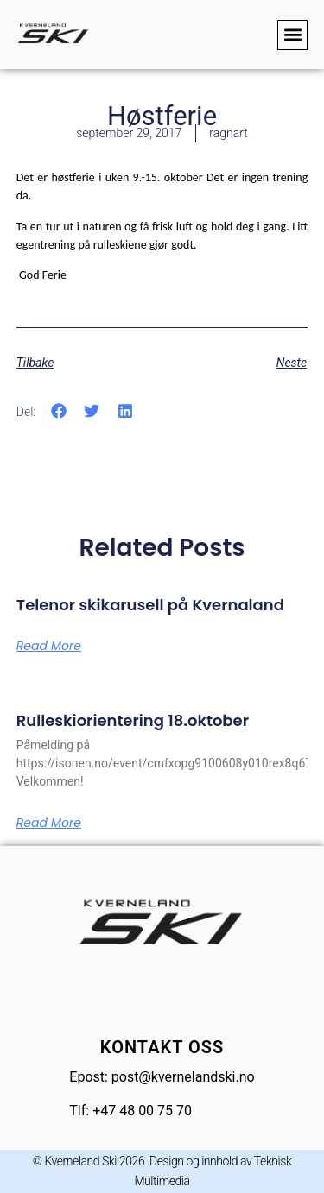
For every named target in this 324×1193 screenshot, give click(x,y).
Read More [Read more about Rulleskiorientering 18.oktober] (48, 823)
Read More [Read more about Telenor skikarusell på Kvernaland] (48, 646)
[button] (292, 35)
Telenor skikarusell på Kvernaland (150, 604)
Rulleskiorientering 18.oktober (132, 720)
